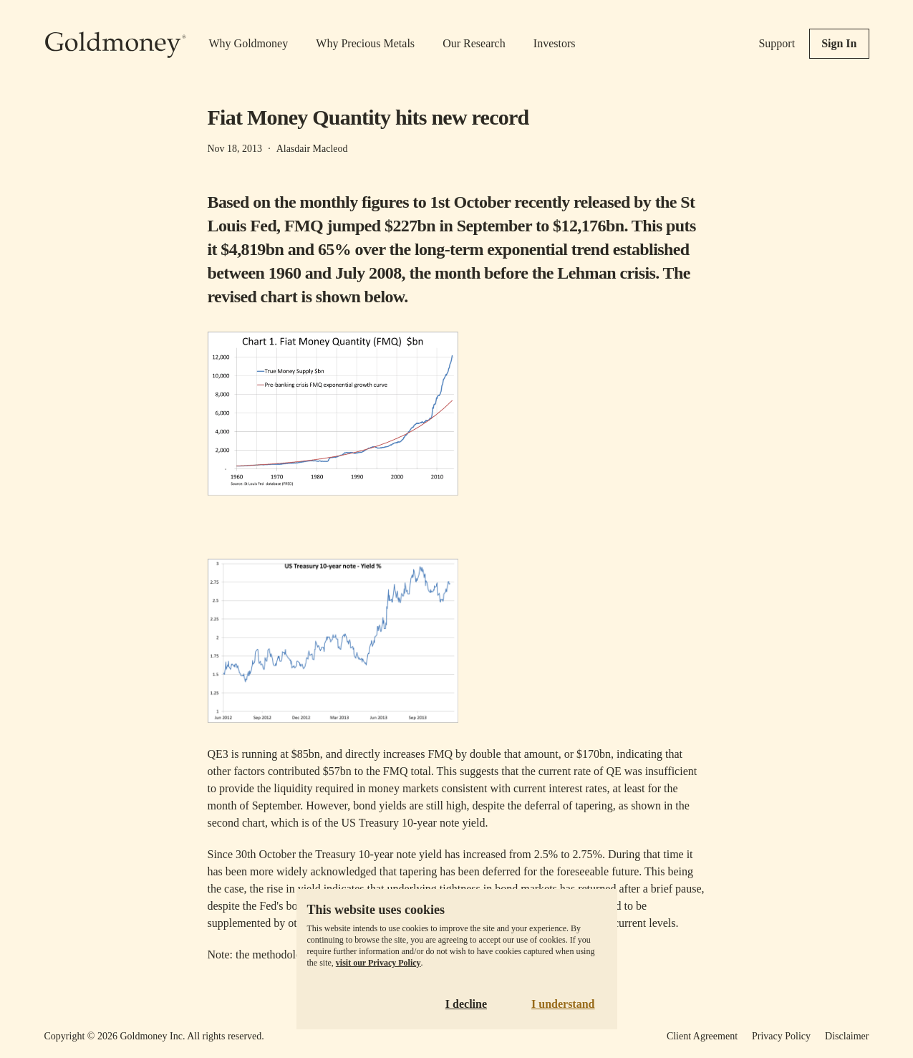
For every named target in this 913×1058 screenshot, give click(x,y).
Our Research (474, 43)
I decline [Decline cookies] (466, 1004)
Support (776, 43)
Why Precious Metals (365, 43)
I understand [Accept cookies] (562, 1004)
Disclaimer (847, 1036)
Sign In (838, 43)
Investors (554, 43)
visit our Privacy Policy (378, 963)
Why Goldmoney (249, 43)
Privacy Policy (781, 1036)
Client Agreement (702, 1036)
